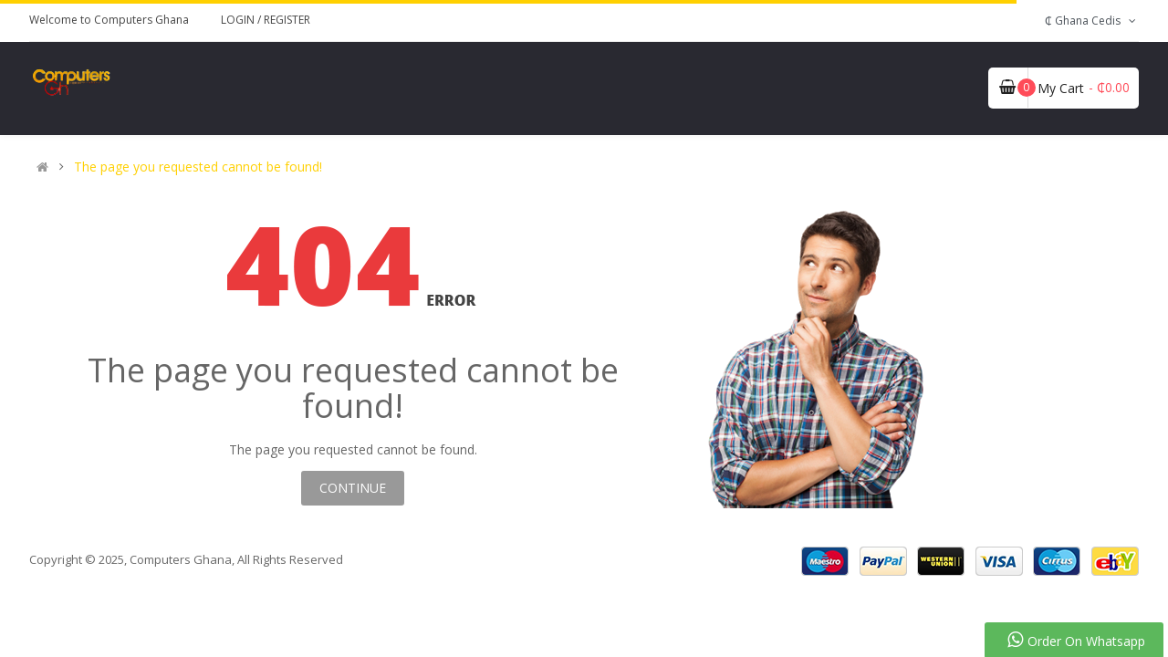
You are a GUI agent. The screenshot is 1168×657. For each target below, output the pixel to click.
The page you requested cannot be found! (198, 167)
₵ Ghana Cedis (1092, 20)
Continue (352, 487)
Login (239, 19)
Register (287, 19)
